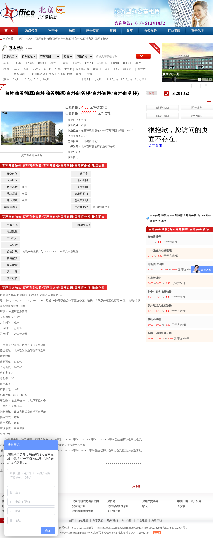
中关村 (68, 69)
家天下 (146, 506)
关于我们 (98, 520)
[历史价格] (162, 116)
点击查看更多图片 (31, 155)
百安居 (181, 506)
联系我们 (112, 520)
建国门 (97, 69)
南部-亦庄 (128, 69)
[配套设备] (197, 107)
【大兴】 (89, 62)
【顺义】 (127, 62)
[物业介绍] (197, 116)
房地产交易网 (150, 501)
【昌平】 (138, 62)
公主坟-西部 (65, 74)
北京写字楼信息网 (117, 506)
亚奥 (58, 69)
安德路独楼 (154, 236)
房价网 (111, 501)
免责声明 (156, 520)
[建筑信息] (162, 107)
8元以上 (48, 79)
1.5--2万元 (126, 79)
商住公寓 (92, 30)
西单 (51, 74)
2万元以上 (141, 79)
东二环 (48, 69)
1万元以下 (99, 79)
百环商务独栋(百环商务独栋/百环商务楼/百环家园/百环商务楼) (72, 38)
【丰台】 (77, 62)
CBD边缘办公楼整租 (160, 250)
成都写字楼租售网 (82, 511)
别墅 (130, 30)
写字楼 (53, 30)
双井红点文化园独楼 (160, 305)
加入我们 (127, 520)
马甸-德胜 (20, 74)
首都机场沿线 (37, 74)
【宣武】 (65, 62)
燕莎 (25, 69)
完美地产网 (78, 506)
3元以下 (17, 79)
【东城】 (18, 62)
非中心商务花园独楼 (160, 291)
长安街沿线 (82, 69)
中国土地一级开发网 (189, 501)
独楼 (72, 30)
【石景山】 (102, 62)
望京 (107, 69)
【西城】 (30, 62)
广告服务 (142, 520)
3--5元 (28, 79)
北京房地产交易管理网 (85, 501)
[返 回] (136, 486)
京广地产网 (113, 511)
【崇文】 (53, 62)
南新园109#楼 (156, 264)
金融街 (36, 69)
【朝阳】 (6, 62)
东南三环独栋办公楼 (160, 333)
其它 (90, 74)
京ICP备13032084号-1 (174, 527)
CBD (17, 68)
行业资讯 (174, 30)
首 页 (9, 30)
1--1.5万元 (112, 79)
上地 (116, 69)
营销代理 (197, 30)
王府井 (80, 74)
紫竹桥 (142, 69)
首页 (20, 38)
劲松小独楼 (154, 319)
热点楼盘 (31, 30)
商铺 (113, 30)
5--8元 (37, 79)
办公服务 (150, 30)
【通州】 (115, 62)
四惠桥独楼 (154, 278)
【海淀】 (42, 62)
